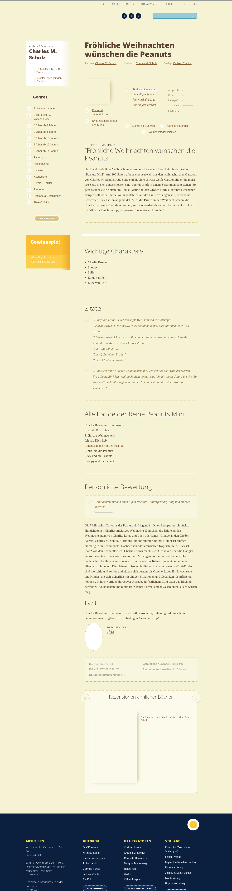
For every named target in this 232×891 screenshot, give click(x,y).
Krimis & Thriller (43, 182)
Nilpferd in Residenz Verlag (180, 814)
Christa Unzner (132, 799)
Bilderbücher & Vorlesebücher (42, 116)
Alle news (36, 851)
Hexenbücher (41, 163)
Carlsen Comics (182, 63)
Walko (127, 826)
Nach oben (193, 777)
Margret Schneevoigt (135, 816)
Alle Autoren (95, 840)
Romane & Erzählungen (48, 195)
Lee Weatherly (91, 826)
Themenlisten (169, 4)
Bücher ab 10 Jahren (46, 138)
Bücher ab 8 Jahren (45, 131)
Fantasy (38, 157)
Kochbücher (41, 176)
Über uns (163, 877)
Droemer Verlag (174, 820)
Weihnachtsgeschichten (162, 131)
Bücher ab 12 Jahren (46, 144)
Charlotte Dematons (135, 810)
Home (104, 4)
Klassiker (39, 170)
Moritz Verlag (172, 830)
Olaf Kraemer (90, 799)
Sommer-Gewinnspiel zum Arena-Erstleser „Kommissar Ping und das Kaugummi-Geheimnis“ (45, 819)
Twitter (138, 15)
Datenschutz (33, 871)
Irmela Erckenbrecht (94, 810)
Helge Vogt (130, 821)
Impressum (32, 876)
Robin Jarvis (90, 816)
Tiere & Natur (41, 202)
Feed (124, 15)
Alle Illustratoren (140, 840)
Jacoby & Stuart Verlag (178, 825)
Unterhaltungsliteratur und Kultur (104, 122)
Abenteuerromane (44, 108)
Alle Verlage (177, 845)
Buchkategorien (121, 4)
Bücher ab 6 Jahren (45, 125)
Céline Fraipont (132, 832)
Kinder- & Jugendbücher (100, 112)
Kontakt (148, 877)
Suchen (193, 16)
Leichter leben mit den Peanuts (104, 445)
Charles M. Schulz (105, 63)
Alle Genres (46, 218)
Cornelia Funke (91, 821)
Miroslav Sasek (91, 805)
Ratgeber (39, 189)
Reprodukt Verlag (175, 836)
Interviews (147, 4)
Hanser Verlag (173, 809)
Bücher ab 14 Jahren (46, 150)
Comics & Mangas (177, 125)
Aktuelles (191, 4)
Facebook (131, 15)
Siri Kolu (87, 832)
